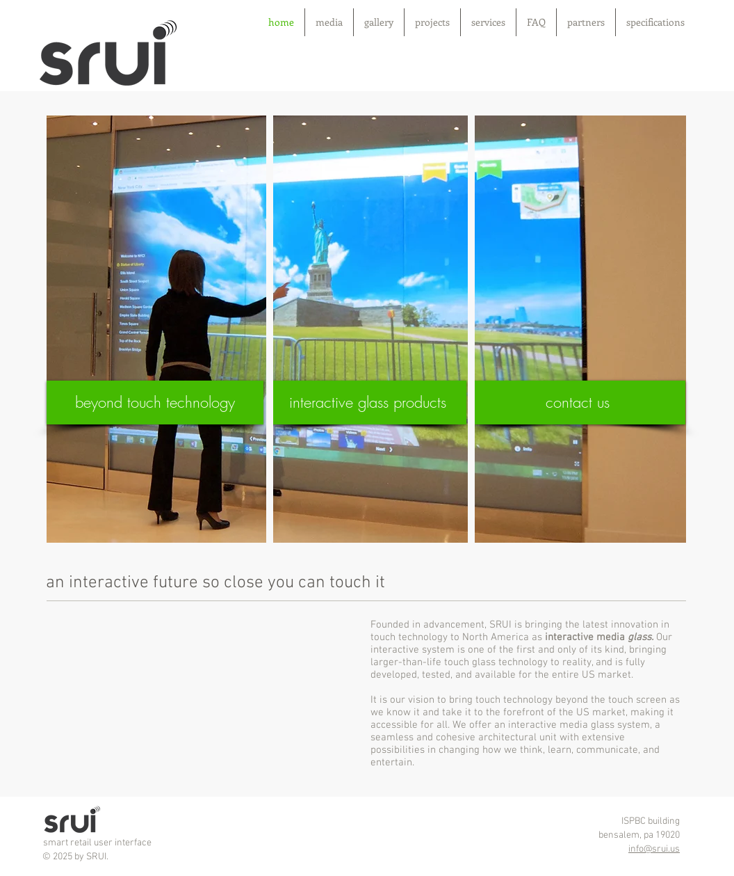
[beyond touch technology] (155, 402)
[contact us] (577, 402)
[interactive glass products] (367, 402)
